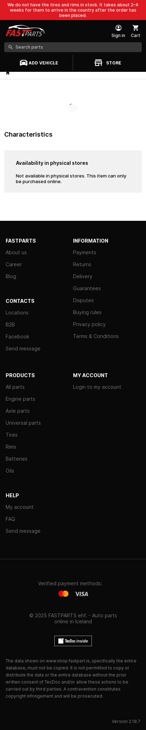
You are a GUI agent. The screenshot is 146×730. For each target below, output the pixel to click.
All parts (15, 387)
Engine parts (20, 399)
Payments (84, 252)
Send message (23, 348)
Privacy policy (89, 324)
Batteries (17, 459)
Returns (82, 264)
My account (20, 507)
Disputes (83, 300)
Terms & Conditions (96, 336)
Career (14, 264)
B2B (10, 324)
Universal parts (23, 423)
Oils (10, 471)
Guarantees (87, 288)
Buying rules (87, 312)
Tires (12, 435)
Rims (11, 447)
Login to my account (97, 387)
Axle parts (18, 411)
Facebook (17, 336)
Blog (11, 276)
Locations (17, 313)
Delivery (82, 276)
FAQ (10, 519)
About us (16, 252)
